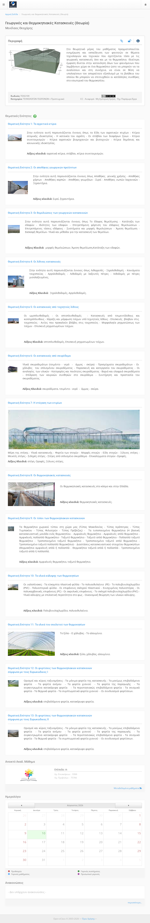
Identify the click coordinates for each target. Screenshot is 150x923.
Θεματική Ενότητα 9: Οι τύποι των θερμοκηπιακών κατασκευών (46, 518)
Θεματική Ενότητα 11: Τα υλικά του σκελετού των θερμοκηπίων (46, 624)
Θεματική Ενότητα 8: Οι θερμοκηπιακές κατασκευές (39, 475)
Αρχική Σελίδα (11, 14)
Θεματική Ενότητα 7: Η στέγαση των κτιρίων (35, 402)
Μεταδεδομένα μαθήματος (127, 788)
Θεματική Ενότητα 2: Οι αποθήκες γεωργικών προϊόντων (42, 167)
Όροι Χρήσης (88, 918)
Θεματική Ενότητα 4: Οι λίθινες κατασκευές (34, 261)
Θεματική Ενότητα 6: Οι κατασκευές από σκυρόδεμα (39, 355)
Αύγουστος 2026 (75, 805)
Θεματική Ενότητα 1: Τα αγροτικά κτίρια (32, 124)
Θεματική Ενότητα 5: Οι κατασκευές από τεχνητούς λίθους (43, 307)
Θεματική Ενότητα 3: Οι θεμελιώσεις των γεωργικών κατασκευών (48, 212)
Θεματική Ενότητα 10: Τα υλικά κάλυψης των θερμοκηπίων (43, 575)
